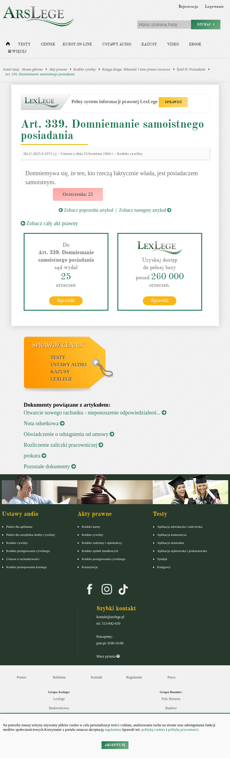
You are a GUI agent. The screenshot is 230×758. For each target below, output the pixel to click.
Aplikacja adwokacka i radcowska (179, 526)
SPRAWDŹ (173, 102)
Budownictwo (59, 708)
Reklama (59, 677)
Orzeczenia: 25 (78, 194)
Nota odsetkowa (44, 423)
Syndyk (162, 559)
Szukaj (205, 24)
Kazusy (149, 44)
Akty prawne (58, 69)
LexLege (61, 379)
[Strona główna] (8, 45)
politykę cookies (153, 730)
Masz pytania (107, 656)
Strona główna (32, 69)
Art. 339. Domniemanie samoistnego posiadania (40, 74)
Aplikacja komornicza (171, 534)
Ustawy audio (116, 44)
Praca (171, 677)
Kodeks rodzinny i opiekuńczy (102, 543)
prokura (35, 456)
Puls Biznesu (171, 699)
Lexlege (59, 699)
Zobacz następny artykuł (145, 210)
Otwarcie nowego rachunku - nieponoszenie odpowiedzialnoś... (95, 413)
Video (173, 44)
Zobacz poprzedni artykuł (86, 210)
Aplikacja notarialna (170, 543)
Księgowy (164, 567)
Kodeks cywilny (84, 69)
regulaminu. (113, 730)
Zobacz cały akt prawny (49, 223)
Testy (24, 44)
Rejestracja (188, 6)
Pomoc (22, 677)
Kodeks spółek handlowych (100, 551)
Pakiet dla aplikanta (19, 526)
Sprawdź (66, 300)
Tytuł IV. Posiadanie (191, 69)
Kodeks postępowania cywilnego (28, 551)
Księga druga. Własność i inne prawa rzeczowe (136, 69)
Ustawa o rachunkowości (23, 559)
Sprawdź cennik (58, 345)
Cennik (48, 44)
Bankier (171, 708)
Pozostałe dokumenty (50, 466)
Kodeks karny (91, 526)
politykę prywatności (183, 730)
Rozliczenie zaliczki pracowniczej (63, 445)
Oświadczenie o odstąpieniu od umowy (69, 434)
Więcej (17, 51)
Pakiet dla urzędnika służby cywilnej (30, 534)
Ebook (195, 44)
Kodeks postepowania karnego (26, 567)
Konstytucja (90, 567)
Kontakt (96, 677)
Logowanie (214, 6)
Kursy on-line (77, 44)
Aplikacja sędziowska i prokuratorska (182, 551)
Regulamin (134, 677)
